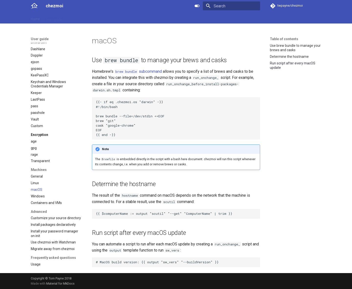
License (141, 18)
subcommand (138, 71)
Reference (76, 18)
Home (35, 18)
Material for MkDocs (60, 283)
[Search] (231, 5)
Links (125, 18)
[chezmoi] (34, 6)
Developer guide (102, 18)
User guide (54, 18)
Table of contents (284, 39)
